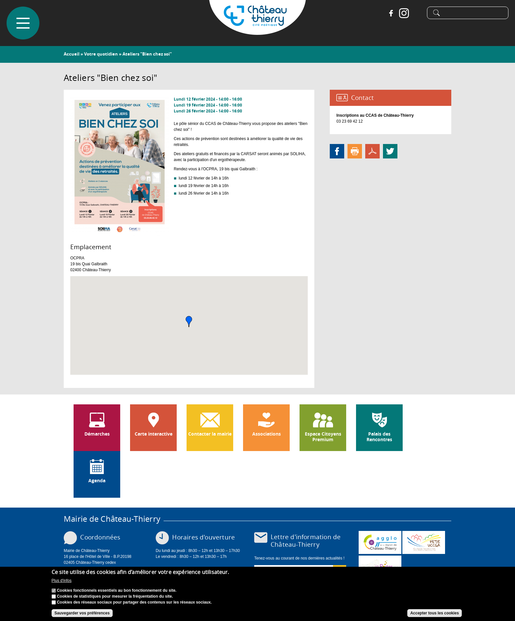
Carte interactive (153, 434)
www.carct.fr (380, 542)
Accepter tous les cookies (434, 613)
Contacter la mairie (210, 434)
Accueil (71, 54)
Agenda (96, 480)
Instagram (404, 13)
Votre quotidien (101, 54)
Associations (266, 434)
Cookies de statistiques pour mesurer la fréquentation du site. (115, 596)
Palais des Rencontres (379, 437)
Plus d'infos (62, 580)
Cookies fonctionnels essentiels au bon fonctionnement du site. (116, 590)
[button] (189, 321)
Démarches (97, 434)
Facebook (390, 13)
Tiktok (417, 13)
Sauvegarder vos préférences (82, 613)
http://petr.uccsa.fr (423, 542)
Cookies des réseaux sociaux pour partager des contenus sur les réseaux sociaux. (134, 602)
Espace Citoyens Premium (323, 437)
